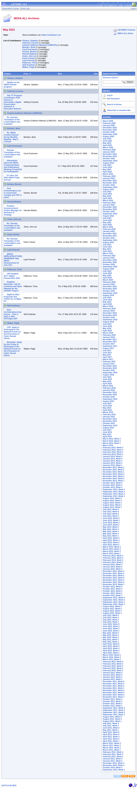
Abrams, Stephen (30, 41)
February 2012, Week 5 (113, 662)
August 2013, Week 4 (112, 500)
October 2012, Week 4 (112, 589)
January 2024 (109, 178)
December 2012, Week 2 (113, 575)
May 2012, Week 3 (111, 637)
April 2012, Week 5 (111, 644)
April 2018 (107, 331)
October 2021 (109, 238)
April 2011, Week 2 (111, 739)
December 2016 (110, 366)
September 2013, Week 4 (114, 489)
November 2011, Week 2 (113, 695)
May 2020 (107, 275)
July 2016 (107, 377)
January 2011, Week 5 (112, 759)
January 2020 (109, 284)
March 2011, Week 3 (112, 745)
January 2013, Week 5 (112, 564)
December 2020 (110, 260)
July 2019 (107, 297)
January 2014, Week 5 (112, 456)
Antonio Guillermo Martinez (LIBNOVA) (39, 45)
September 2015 (110, 399)
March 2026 (108, 121)
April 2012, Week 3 (111, 648)
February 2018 (109, 335)
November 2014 (110, 421)
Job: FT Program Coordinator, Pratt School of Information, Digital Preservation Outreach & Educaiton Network (13, 102)
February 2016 (109, 388)
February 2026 (109, 123)
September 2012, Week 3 (114, 600)
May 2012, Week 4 (111, 635)
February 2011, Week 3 (113, 754)
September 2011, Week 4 (114, 708)
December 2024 (110, 154)
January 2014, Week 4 (112, 459)
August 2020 (108, 269)
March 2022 (108, 227)
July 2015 (107, 403)
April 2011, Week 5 (111, 732)
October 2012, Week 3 (112, 591)
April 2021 (107, 251)
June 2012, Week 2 (111, 628)
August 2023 (108, 189)
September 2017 (110, 346)
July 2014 (107, 430)
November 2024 (110, 156)
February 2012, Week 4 (113, 664)
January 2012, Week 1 (112, 679)
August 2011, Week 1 (112, 721)
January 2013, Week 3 (112, 569)
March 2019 (108, 306)
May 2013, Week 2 (111, 534)
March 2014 (108, 445)
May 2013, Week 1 (111, 536)
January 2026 (109, 125)
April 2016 (107, 384)
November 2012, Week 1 (113, 584)
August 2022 (108, 216)
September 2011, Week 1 (114, 715)
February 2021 (109, 256)
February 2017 (109, 361)
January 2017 (109, 364)
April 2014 (107, 436)
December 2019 (110, 286)
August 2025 (108, 136)
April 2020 (107, 278)
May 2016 (107, 381)
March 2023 (108, 200)
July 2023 (107, 192)
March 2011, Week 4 (112, 743)
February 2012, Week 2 (113, 668)
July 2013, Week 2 (111, 516)
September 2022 (110, 214)
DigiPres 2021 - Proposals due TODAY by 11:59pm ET (12, 297)
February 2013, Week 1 (113, 562)
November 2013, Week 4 (113, 474)
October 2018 (109, 317)
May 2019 (107, 302)
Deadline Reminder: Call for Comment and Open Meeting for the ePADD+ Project (13, 286)
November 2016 (110, 368)
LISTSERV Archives (126, 30)
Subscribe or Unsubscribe (118, 110)
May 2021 (107, 249)
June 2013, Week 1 (111, 525)
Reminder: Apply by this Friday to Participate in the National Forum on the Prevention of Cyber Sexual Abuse (13, 349)
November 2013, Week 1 (113, 481)
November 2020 (110, 262)
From (26, 74)
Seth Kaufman (28, 65)
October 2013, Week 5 (112, 483)
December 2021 (110, 233)
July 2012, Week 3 (111, 617)
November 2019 (110, 289)
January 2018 (109, 337)
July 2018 (107, 324)
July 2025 (107, 139)
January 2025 (109, 152)
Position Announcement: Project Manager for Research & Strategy (13, 210)
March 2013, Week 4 (112, 547)
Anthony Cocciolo (30, 43)
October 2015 (109, 397)
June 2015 (107, 406)
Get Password (113, 99)
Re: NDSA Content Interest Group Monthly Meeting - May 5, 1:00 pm (11, 137)
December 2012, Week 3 (113, 573)
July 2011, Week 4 (111, 723)
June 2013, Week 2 (111, 523)
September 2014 (110, 425)
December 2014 (110, 419)
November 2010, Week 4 (113, 765)
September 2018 (110, 320)
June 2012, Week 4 (111, 624)
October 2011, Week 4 (112, 699)
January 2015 (109, 417)
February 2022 (109, 229)
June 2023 (107, 194)
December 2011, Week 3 (113, 684)
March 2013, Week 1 (112, 553)
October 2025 (109, 132)
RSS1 (124, 776)
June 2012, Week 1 (111, 631)
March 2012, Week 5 (112, 655)
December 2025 (110, 128)
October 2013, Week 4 (112, 485)
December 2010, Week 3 (113, 763)
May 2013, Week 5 (111, 527)
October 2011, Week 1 (112, 706)
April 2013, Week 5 (111, 538)
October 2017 (109, 344)
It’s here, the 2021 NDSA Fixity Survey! (11, 177)
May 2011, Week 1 (111, 730)
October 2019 (109, 291)
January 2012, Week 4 (112, 673)
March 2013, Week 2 (112, 551)
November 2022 (110, 209)
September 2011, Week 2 (114, 712)
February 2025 (109, 150)
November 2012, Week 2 (113, 582)
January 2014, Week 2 (112, 463)
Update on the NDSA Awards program (11, 84)
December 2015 (110, 392)
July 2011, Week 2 (111, 726)
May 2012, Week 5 (111, 633)
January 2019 (109, 311)
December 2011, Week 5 (113, 681)
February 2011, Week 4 (113, 752)
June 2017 (107, 353)
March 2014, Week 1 (112, 443)
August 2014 (108, 428)
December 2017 (110, 339)
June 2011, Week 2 (111, 728)
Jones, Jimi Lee (29, 56)
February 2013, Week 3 (113, 558)
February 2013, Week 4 (113, 556)
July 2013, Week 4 (111, 512)
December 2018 (110, 313)
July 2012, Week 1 (111, 622)
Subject (7, 74)
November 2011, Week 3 (113, 692)
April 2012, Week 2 (111, 651)
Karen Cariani (28, 58)
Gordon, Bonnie (29, 52)
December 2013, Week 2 (113, 470)
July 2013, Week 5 (111, 509)
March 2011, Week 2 (112, 748)
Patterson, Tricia (29, 63)
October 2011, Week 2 (112, 703)
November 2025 (110, 130)
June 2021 (107, 247)
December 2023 (110, 181)
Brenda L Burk (28, 47)
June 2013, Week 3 (111, 520)
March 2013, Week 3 (112, 549)
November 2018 (110, 315)
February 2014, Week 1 (113, 454)
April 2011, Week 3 (111, 737)
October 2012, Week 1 (112, 595)
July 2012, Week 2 (111, 620)
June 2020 (107, 273)
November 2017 (110, 342)
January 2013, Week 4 (112, 567)
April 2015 (107, 410)
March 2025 (108, 147)
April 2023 (107, 198)
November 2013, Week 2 (113, 478)
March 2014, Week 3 (112, 439)
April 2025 (107, 145)
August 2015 (108, 401)
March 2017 (108, 359)
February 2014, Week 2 (113, 452)
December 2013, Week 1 (113, 472)
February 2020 (109, 282)
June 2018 (107, 326)
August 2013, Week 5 (112, 498)
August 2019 (108, 295)
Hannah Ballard (29, 54)
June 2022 (107, 220)
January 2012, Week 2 (112, 677)
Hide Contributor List (51, 35)
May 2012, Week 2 (111, 639)
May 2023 (107, 196)
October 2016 (109, 370)
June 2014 (107, 432)
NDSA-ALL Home (125, 33)
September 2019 (110, 293)
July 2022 (107, 218)
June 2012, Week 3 (111, 626)
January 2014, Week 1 (112, 465)
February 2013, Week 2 (113, 560)
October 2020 (109, 264)
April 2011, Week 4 (111, 734)
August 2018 (108, 322)
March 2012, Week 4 (112, 657)
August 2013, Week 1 (112, 507)
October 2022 (109, 211)
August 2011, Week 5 (112, 717)
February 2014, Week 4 (113, 448)
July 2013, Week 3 (111, 514)
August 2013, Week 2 (112, 505)
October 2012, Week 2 (112, 593)
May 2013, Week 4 (111, 529)
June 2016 (107, 379)
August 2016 (108, 375)
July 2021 (107, 245)
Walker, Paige (28, 67)
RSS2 (131, 776)
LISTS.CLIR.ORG (8, 785)
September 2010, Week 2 (114, 770)
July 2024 (107, 165)
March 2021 (108, 253)
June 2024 (107, 167)
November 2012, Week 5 (113, 578)
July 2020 (107, 271)
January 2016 (109, 390)
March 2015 (108, 412)
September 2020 (110, 267)
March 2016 (108, 386)
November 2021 (110, 236)
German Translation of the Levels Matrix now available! (12, 153)
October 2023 (109, 185)
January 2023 (109, 205)
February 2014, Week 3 (113, 450)
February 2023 (109, 203)
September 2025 (110, 134)
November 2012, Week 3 (113, 580)
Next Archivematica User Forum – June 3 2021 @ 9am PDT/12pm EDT (13, 314)
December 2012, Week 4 (113, 571)
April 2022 (107, 225)
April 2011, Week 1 (111, 741)
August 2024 (108, 163)
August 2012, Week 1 (112, 613)
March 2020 (108, 280)
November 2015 (110, 395)
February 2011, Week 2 (113, 756)
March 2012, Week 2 (112, 659)
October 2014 (109, 423)
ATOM (117, 776)
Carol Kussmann (29, 49)
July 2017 (107, 350)
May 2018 (107, 328)
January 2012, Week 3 (112, 675)
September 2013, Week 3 (114, 492)
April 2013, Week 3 (111, 542)
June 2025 (107, 141)
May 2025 (107, 143)
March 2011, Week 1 (112, 750)
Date (60, 74)
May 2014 (107, 434)
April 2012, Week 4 (111, 646)
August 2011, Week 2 (112, 719)
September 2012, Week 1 (114, 604)
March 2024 (108, 174)
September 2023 (110, 187)
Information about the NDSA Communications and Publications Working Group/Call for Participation (13, 166)
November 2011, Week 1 (113, 697)
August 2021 (108, 242)
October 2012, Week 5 (112, 587)
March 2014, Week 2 (112, 441)
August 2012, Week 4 (112, 609)
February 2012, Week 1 (113, 670)
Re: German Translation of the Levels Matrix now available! (12, 120)
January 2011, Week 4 (112, 761)
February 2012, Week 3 (113, 666)
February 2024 (109, 176)
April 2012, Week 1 (111, 653)
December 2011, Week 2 (113, 686)
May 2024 (107, 169)
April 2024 (107, 172)
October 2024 (109, 158)
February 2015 (109, 414)
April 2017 (107, 357)
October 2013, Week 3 (112, 487)
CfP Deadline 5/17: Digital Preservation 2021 (12, 276)
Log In (110, 95)
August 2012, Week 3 (112, 611)
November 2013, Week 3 (113, 476)
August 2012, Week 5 (112, 606)
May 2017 (107, 355)
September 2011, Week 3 (114, 710)
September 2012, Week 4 (114, 598)
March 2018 (108, 333)
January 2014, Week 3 (112, 461)
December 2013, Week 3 (113, 467)
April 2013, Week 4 (111, 540)
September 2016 (110, 372)
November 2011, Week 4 (113, 690)
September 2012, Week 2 (114, 602)
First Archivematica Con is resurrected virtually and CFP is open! (12, 192)
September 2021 (110, 240)
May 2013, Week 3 (111, 531)
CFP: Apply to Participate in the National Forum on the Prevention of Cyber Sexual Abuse (12, 332)
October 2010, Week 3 (112, 767)
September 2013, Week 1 (114, 496)
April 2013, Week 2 (111, 545)
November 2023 (110, 183)
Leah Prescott (28, 60)
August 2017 (108, 348)
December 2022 (110, 207)
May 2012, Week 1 (111, 642)
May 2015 (107, 408)
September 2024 (110, 161)
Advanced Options (110, 77)
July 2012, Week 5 (111, 615)
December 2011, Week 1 (113, 688)
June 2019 (107, 300)
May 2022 (107, 222)
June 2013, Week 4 (111, 518)
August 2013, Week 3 (112, 503)
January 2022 (109, 231)
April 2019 (107, 304)
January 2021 (109, 258)
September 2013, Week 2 (114, 494)
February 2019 (109, 308)
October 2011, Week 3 (112, 701)
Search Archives (110, 74)
